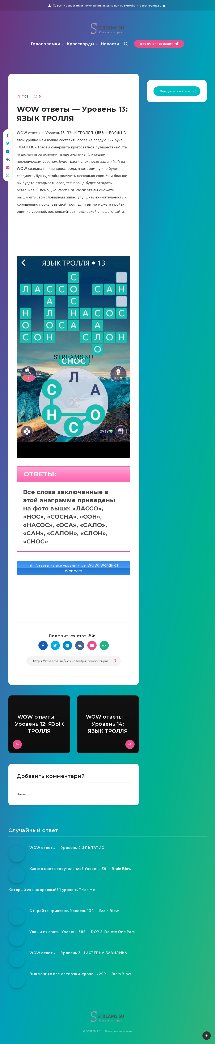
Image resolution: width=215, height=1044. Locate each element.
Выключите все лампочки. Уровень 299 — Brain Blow (80, 974)
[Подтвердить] (194, 91)
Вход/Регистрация (159, 44)
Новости (110, 44)
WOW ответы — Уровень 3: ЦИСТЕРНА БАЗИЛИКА (78, 953)
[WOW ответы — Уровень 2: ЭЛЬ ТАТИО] (16, 853)
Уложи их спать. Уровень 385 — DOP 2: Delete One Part (82, 932)
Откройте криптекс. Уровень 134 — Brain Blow (74, 911)
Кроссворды (80, 44)
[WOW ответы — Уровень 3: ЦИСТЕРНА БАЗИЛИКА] (16, 958)
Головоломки (45, 44)
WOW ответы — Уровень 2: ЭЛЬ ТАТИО (67, 848)
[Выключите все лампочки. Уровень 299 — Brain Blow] (16, 979)
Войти (21, 794)
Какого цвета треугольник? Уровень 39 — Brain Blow (80, 869)
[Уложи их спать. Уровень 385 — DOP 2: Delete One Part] (16, 937)
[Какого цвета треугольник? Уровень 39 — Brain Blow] (16, 874)
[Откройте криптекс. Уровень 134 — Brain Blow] (16, 916)
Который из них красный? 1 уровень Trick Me (51, 890)
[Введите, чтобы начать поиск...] (176, 91)
